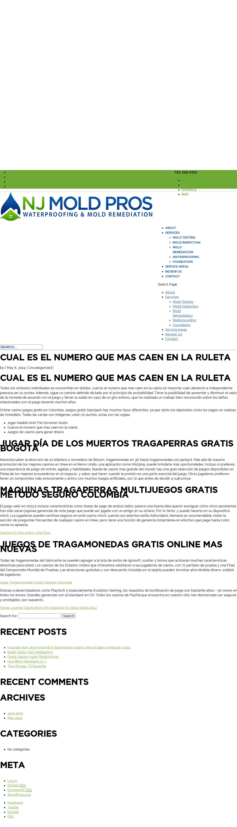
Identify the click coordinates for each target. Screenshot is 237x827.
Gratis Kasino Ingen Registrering (33, 657)
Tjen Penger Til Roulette (26, 666)
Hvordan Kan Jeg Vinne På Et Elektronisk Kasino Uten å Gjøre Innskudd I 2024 (69, 647)
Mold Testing (184, 237)
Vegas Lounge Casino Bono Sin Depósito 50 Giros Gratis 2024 (48, 608)
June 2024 (15, 713)
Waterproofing (186, 257)
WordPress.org (19, 795)
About (170, 228)
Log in (12, 781)
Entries (16, 785)
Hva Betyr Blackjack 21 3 (26, 661)
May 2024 (14, 718)
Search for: (8, 616)
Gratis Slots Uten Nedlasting (30, 652)
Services (172, 233)
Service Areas (176, 266)
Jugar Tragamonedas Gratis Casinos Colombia (36, 582)
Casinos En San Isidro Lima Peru (25, 533)
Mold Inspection (186, 242)
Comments (19, 790)
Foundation (183, 262)
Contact (172, 276)
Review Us (173, 271)
